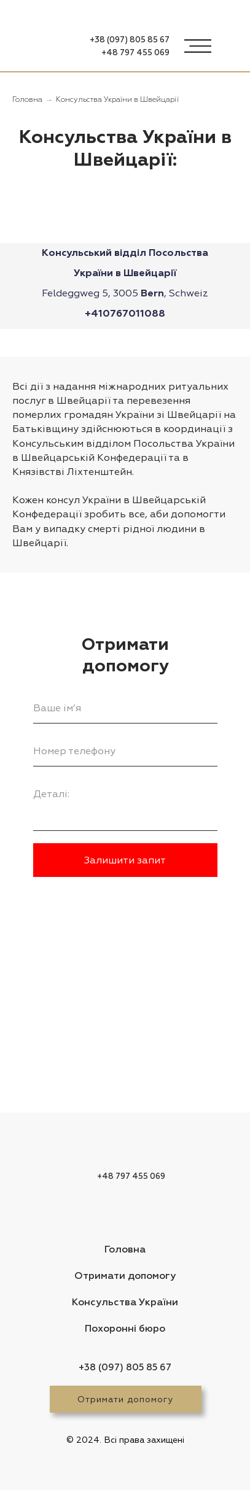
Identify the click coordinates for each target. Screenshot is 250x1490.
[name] (125, 708)
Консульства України (125, 1303)
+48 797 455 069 (135, 53)
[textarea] (125, 805)
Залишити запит (125, 860)
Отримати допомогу (125, 1399)
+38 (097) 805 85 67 (130, 40)
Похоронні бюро (125, 1329)
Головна (27, 100)
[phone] (125, 751)
